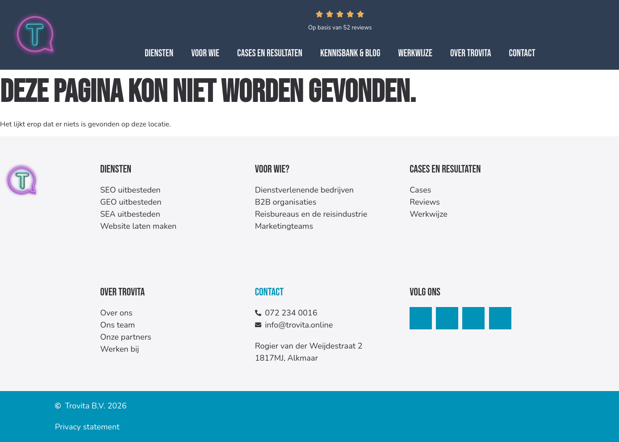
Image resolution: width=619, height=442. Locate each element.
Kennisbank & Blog (350, 53)
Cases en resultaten (269, 53)
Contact (522, 53)
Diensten (159, 53)
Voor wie (205, 53)
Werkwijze (415, 53)
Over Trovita (470, 53)
